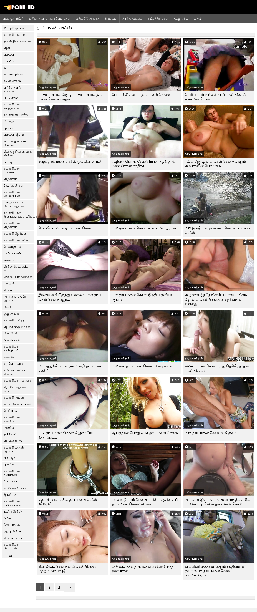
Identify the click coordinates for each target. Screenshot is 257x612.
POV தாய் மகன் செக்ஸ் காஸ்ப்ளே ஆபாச (144, 228)
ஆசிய (8, 48)
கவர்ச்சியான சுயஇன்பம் (12, 106)
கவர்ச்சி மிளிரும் (15, 320)
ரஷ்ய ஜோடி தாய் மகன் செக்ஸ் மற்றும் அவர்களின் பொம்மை (215, 163)
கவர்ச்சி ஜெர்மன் (15, 233)
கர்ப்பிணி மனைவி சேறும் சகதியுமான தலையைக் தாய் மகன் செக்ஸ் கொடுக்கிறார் (215, 570)
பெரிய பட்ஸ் (13, 538)
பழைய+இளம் (14, 134)
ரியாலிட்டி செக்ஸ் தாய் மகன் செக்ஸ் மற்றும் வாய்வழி (67, 568)
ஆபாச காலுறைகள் (17, 327)
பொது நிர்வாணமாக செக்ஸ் (18, 153)
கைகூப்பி (10, 260)
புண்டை (9, 128)
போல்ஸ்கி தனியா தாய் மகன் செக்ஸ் (141, 95)
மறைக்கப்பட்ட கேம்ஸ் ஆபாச (14, 204)
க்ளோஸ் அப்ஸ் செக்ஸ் (14, 372)
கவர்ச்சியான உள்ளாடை (12, 473)
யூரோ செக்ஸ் (13, 511)
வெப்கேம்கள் (13, 333)
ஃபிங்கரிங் (11, 481)
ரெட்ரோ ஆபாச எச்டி (15, 389)
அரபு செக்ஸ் (12, 531)
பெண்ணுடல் (12, 246)
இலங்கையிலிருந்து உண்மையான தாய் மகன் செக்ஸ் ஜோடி (69, 297)
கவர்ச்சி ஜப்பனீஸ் (16, 115)
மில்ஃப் (9, 61)
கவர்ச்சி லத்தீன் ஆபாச (14, 449)
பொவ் (8, 290)
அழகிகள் (10, 179)
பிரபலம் (110, 19)
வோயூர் (9, 121)
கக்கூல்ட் (10, 357)
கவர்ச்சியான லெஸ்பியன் (12, 194)
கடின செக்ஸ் (12, 81)
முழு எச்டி (181, 19)
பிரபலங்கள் (12, 340)
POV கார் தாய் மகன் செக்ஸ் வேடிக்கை (142, 366)
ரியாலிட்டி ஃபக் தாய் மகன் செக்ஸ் (65, 228)
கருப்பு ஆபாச (13, 363)
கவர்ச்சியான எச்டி (16, 34)
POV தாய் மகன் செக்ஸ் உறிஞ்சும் (210, 433)
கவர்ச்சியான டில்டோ (12, 419)
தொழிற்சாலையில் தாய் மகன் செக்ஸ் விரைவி (68, 502)
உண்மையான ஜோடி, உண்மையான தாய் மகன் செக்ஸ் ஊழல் (71, 97)
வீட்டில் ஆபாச (14, 28)
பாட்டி (8, 162)
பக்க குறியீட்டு (13, 19)
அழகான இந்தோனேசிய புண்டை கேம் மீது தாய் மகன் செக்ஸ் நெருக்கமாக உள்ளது (216, 299)
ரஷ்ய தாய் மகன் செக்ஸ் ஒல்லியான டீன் (70, 161)
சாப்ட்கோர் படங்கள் (18, 404)
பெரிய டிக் (11, 410)
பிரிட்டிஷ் (10, 458)
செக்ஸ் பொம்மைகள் (18, 277)
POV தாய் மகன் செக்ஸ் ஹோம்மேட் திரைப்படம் (66, 435)
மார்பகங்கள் (12, 253)
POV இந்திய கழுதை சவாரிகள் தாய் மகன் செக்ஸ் (217, 230)
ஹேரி (8, 307)
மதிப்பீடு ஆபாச (87, 19)
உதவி (197, 19)
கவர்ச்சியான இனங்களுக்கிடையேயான (19, 214)
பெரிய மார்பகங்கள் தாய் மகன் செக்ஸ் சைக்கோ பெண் (215, 97)
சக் (5, 67)
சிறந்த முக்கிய (132, 19)
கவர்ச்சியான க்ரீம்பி (17, 240)
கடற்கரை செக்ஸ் (15, 488)
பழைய (9, 54)
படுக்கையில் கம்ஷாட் (12, 89)
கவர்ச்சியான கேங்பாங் (12, 546)
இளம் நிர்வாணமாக (17, 41)
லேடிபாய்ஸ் (12, 525)
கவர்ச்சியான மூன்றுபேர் (12, 348)
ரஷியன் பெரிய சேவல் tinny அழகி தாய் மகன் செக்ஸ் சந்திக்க (143, 163)
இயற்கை (10, 494)
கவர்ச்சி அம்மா (14, 397)
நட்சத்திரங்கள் (158, 19)
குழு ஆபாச (12, 313)
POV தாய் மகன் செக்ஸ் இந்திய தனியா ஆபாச (142, 297)
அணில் (9, 427)
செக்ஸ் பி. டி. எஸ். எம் (16, 268)
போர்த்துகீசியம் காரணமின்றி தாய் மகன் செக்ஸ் (70, 368)
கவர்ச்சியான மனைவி (12, 170)
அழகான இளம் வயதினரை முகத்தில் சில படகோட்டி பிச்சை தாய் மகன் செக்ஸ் (217, 502)
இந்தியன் (10, 434)
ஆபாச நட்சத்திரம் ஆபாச (16, 298)
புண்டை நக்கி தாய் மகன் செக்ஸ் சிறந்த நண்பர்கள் (142, 568)
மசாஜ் (8, 555)
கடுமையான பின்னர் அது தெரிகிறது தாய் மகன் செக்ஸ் (217, 368)
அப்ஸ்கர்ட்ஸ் (13, 441)
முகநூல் (9, 283)
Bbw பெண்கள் (13, 185)
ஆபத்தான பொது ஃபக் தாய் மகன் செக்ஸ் (145, 433)
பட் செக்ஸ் (11, 98)
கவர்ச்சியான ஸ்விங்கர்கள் (12, 503)
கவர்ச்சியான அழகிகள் (12, 225)
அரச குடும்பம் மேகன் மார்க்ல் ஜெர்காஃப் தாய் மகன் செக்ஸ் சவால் (145, 502)
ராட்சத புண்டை (14, 74)
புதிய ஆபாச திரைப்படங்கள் (49, 19)
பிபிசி (8, 518)
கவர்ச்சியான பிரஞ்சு (17, 380)
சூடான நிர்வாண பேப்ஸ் (15, 143)
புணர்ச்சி (9, 464)
